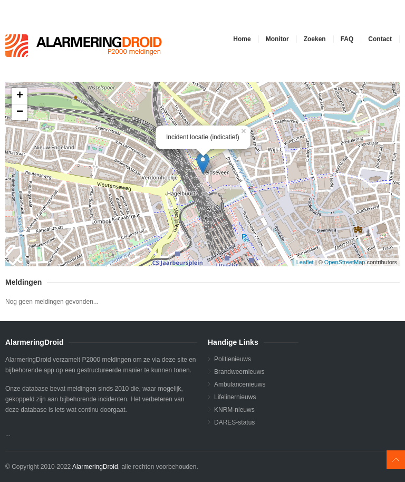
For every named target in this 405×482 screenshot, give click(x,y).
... (201, 174)
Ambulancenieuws (239, 384)
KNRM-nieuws (234, 409)
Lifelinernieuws (235, 397)
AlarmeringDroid (95, 466)
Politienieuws (232, 359)
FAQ (347, 39)
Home (241, 39)
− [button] (19, 112)
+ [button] (19, 96)
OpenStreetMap (344, 262)
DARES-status (234, 422)
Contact (380, 39)
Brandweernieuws (239, 371)
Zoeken (315, 39)
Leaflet (305, 262)
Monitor (277, 39)
